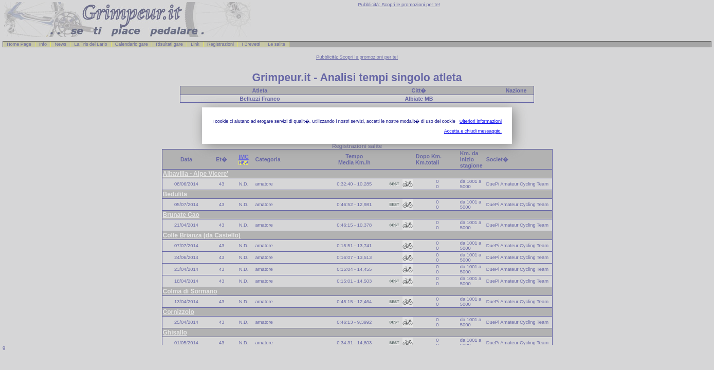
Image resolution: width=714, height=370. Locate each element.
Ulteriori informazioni (481, 121)
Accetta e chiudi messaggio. (473, 131)
